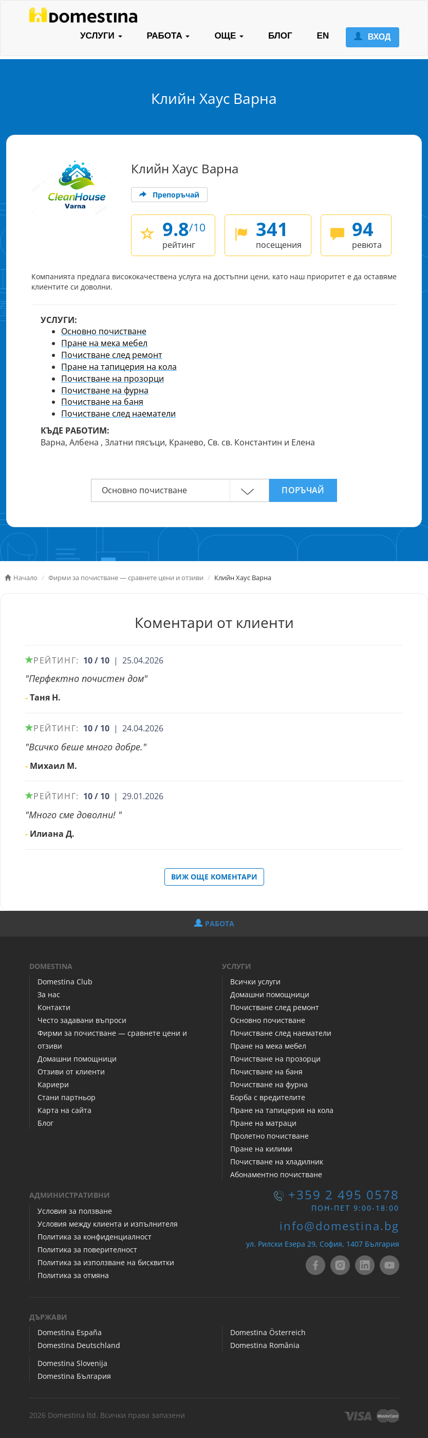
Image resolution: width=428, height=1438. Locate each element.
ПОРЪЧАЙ (303, 490)
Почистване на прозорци (112, 378)
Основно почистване (103, 331)
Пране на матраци (263, 1123)
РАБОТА (214, 923)
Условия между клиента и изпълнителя (108, 1224)
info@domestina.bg (339, 1225)
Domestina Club (65, 981)
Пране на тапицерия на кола (119, 366)
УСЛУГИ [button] (101, 36)
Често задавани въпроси (82, 1020)
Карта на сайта (64, 1110)
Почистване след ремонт (111, 355)
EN (323, 36)
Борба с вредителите (267, 1097)
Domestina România (265, 1345)
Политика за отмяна (73, 1275)
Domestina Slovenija (72, 1363)
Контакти (54, 1007)
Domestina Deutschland (79, 1345)
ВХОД (372, 36)
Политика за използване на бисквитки (106, 1262)
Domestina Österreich (268, 1332)
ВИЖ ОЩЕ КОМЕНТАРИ (214, 877)
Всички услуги (255, 981)
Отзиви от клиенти (71, 1071)
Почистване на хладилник (276, 1161)
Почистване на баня (102, 401)
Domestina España (70, 1332)
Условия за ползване (75, 1211)
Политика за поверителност (87, 1249)
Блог (45, 1123)
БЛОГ (280, 36)
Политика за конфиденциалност (95, 1237)
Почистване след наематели (118, 413)
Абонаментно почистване (276, 1174)
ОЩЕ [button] (229, 36)
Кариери (53, 1084)
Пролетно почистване (269, 1136)
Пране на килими (261, 1149)
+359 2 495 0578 (343, 1195)
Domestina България (74, 1376)
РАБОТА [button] (168, 36)
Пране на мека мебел (104, 343)
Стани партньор (67, 1097)
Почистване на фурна (104, 390)
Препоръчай (169, 195)
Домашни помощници (77, 1059)
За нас (49, 994)
